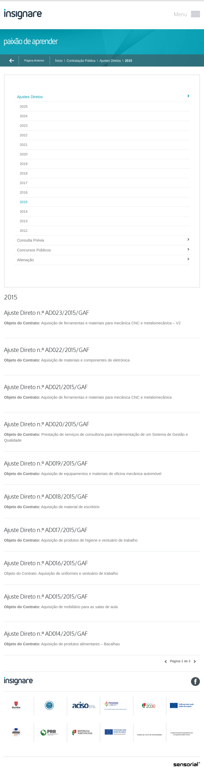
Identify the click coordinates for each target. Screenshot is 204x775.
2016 (23, 192)
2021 (23, 145)
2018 (23, 173)
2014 (23, 212)
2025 (23, 106)
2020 (23, 154)
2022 (23, 135)
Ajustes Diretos (110, 61)
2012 (23, 231)
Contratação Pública (81, 61)
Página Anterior (34, 60)
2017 (23, 183)
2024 (23, 116)
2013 (23, 221)
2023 (23, 126)
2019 (23, 164)
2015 (128, 61)
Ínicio (59, 61)
